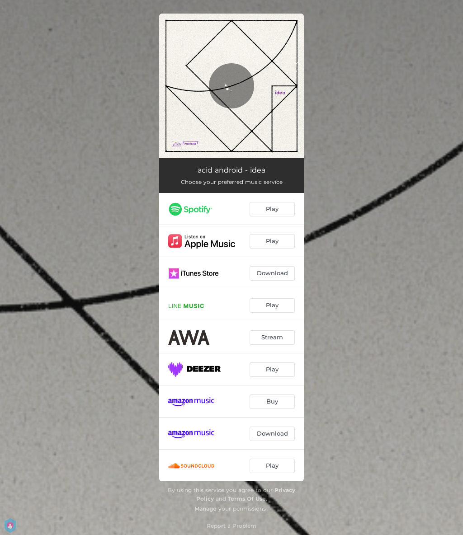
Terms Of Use (247, 498)
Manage (205, 508)
